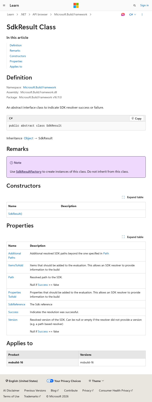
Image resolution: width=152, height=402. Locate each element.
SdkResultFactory (28, 171)
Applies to (16, 66)
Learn (10, 14)
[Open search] (135, 5)
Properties (16, 61)
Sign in (144, 5)
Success (43, 285)
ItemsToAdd (15, 265)
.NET (23, 14)
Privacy (86, 390)
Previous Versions (35, 390)
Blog (53, 390)
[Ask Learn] (123, 14)
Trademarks (31, 396)
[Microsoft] (76, 5)
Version (12, 320)
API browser (40, 14)
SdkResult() (15, 214)
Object (28, 138)
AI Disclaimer (11, 390)
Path (106, 253)
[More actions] (142, 14)
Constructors (18, 56)
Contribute (71, 390)
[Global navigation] (4, 5)
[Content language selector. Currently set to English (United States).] (21, 381)
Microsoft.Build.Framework (70, 14)
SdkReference (16, 304)
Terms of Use (11, 396)
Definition (16, 45)
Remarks (15, 50)
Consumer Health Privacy (114, 390)
